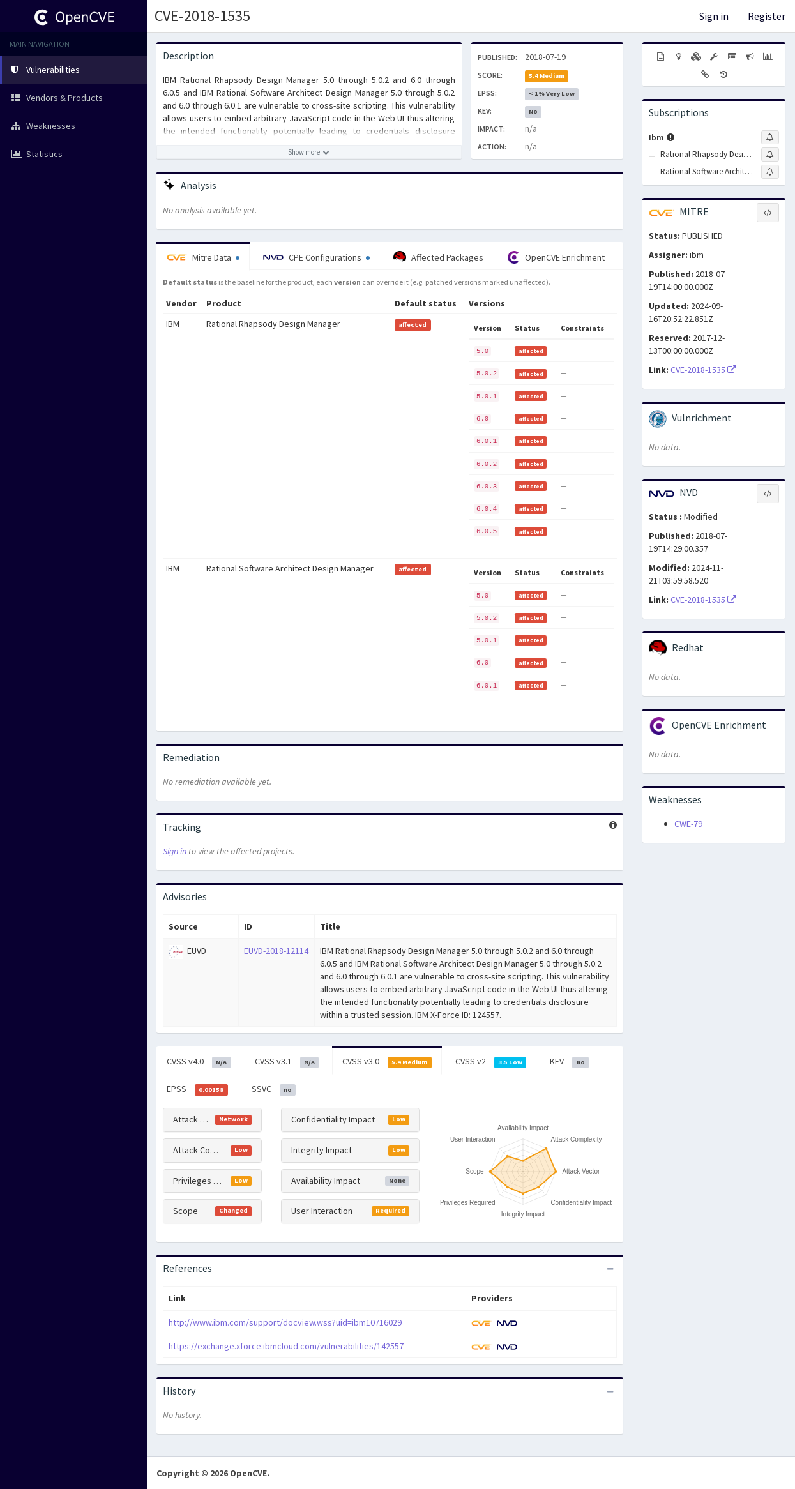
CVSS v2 (491, 1061)
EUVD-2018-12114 (276, 950)
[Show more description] (309, 152)
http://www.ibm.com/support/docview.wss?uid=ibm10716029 (285, 1322)
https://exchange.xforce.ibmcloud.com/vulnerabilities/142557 (286, 1346)
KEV (569, 1061)
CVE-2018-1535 (202, 16)
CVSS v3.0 (387, 1061)
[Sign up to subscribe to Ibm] (770, 137)
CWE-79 (688, 823)
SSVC (274, 1089)
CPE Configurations (316, 257)
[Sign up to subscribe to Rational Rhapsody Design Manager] (770, 154)
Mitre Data (203, 257)
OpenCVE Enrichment (556, 257)
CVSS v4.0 (199, 1061)
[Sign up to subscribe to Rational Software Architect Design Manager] (770, 172)
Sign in (714, 16)
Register (766, 16)
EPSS (197, 1089)
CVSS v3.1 (287, 1061)
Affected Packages (438, 257)
